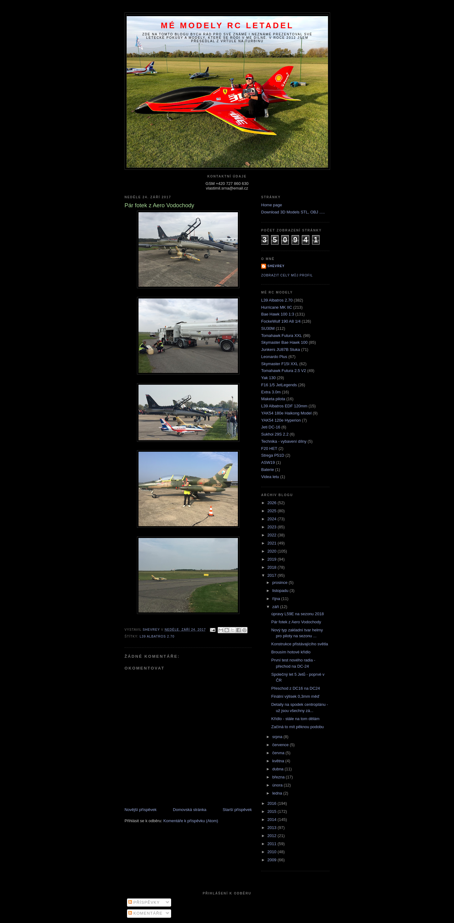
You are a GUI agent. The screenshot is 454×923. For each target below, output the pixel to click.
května (278, 761)
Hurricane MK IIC (276, 307)
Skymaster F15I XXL (279, 363)
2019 (272, 559)
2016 (272, 803)
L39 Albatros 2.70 (157, 636)
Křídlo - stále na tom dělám (295, 718)
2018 (272, 567)
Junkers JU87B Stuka (280, 349)
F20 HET (269, 448)
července (281, 744)
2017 (272, 575)
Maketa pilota (273, 399)
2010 (272, 851)
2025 (272, 511)
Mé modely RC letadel (227, 25)
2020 (272, 551)
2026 (272, 502)
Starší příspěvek (237, 809)
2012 (272, 835)
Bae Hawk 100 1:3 (277, 314)
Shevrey (276, 266)
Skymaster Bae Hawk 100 (284, 342)
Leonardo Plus (274, 356)
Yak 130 (268, 377)
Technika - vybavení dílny (283, 441)
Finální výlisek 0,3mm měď (295, 696)
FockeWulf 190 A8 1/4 (281, 321)
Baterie (267, 469)
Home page (271, 205)
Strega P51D (272, 455)
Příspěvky (144, 902)
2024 (272, 519)
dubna (278, 769)
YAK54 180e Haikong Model (286, 413)
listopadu (281, 590)
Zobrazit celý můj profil (287, 275)
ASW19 (268, 462)
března (279, 777)
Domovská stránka (190, 809)
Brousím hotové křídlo (290, 652)
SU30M (268, 328)
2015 (272, 811)
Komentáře (145, 913)
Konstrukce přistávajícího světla (299, 644)
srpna (278, 736)
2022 (272, 535)
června (279, 752)
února (278, 785)
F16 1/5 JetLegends (279, 385)
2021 (272, 543)
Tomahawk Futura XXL (281, 335)
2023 (272, 527)
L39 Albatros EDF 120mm (284, 406)
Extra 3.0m (271, 392)
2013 (272, 827)
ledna (277, 793)
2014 (272, 819)
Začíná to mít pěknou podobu (297, 726)
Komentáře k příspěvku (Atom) (190, 820)
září (276, 606)
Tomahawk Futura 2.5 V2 (283, 370)
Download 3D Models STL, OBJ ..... (293, 212)
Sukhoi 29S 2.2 (274, 434)
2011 (272, 843)
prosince (280, 582)
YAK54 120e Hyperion (281, 420)
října (276, 598)
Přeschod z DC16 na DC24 (295, 688)
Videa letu (270, 476)
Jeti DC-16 (270, 427)
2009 (272, 860)
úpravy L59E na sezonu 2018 (297, 614)
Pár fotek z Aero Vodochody (296, 622)
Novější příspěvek (141, 809)
